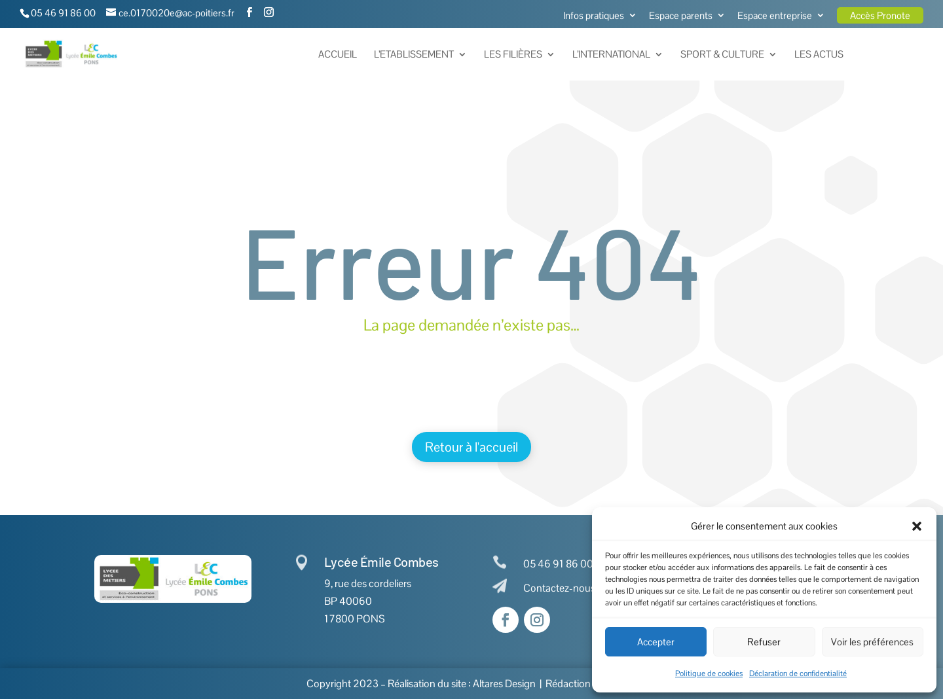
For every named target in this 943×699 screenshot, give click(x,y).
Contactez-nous (559, 588)
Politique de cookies (709, 673)
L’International (611, 55)
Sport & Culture (722, 55)
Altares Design (504, 683)
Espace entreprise (774, 16)
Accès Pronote (880, 15)
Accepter (656, 642)
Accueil (337, 55)
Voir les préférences (872, 642)
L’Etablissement (414, 55)
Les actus (818, 55)
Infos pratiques (593, 16)
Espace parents (680, 16)
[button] (916, 526)
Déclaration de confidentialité (798, 673)
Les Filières (513, 55)
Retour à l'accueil (471, 447)
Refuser (764, 642)
